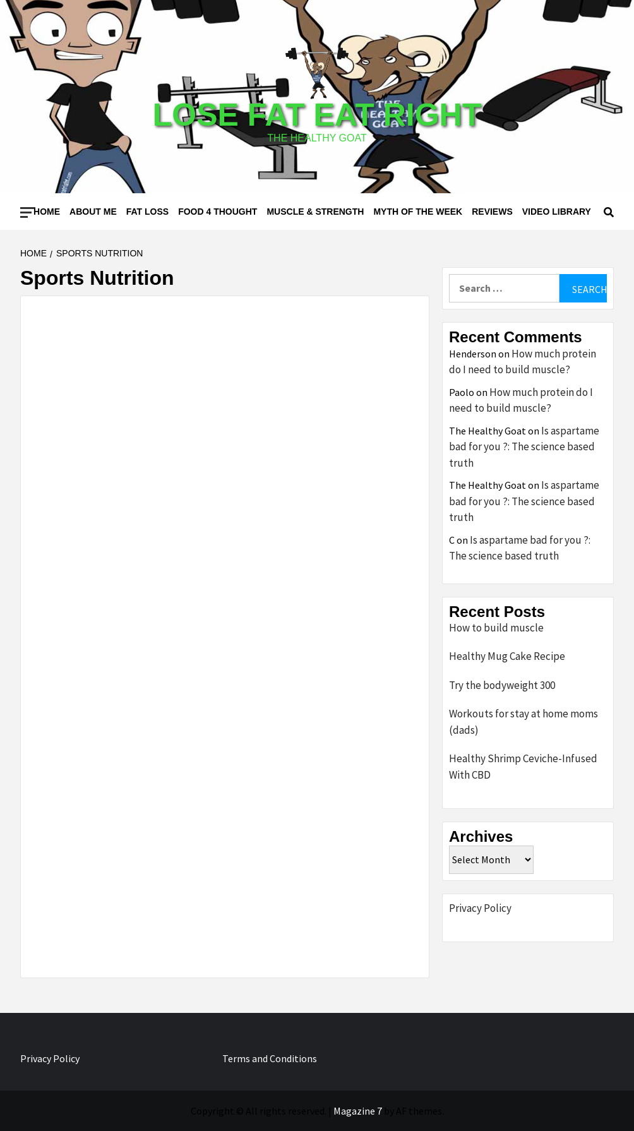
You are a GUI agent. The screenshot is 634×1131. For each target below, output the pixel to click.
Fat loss (147, 211)
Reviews (492, 211)
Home (46, 211)
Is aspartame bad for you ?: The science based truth (524, 447)
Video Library (556, 211)
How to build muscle (496, 628)
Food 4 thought (217, 211)
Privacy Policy (480, 908)
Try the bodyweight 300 (502, 685)
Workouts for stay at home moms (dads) (523, 722)
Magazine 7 (357, 1110)
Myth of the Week (417, 211)
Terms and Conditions (269, 1058)
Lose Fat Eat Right (317, 115)
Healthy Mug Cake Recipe (507, 656)
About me (93, 211)
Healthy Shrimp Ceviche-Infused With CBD (523, 766)
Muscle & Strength (315, 211)
